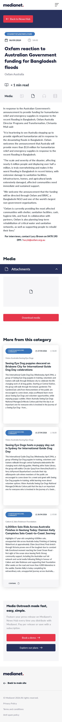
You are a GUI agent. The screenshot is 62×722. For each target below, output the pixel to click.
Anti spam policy (11, 714)
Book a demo (31, 637)
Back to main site (14, 683)
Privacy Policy (10, 703)
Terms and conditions (13, 709)
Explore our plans (31, 647)
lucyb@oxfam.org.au (34, 240)
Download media (31, 317)
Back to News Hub (18, 19)
